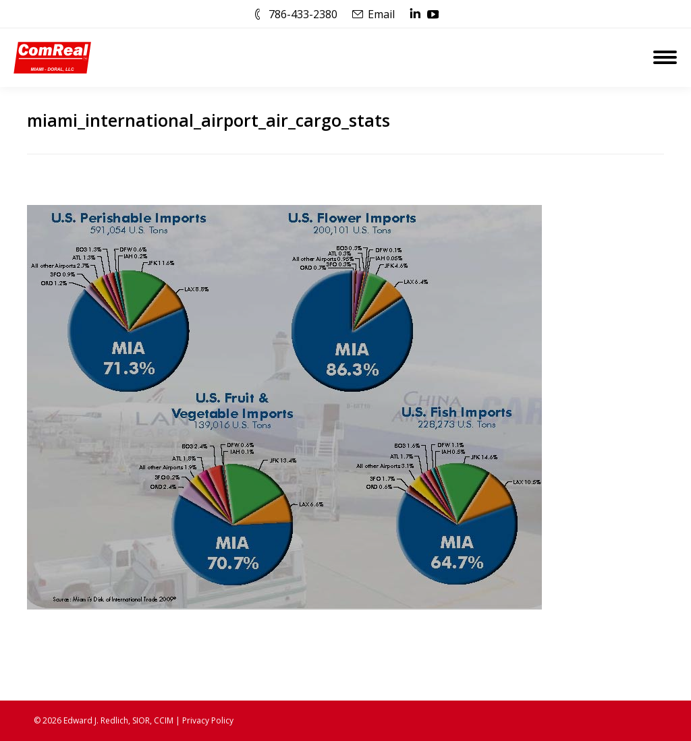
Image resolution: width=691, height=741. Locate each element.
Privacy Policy (207, 720)
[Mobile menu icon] (665, 57)
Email (381, 14)
